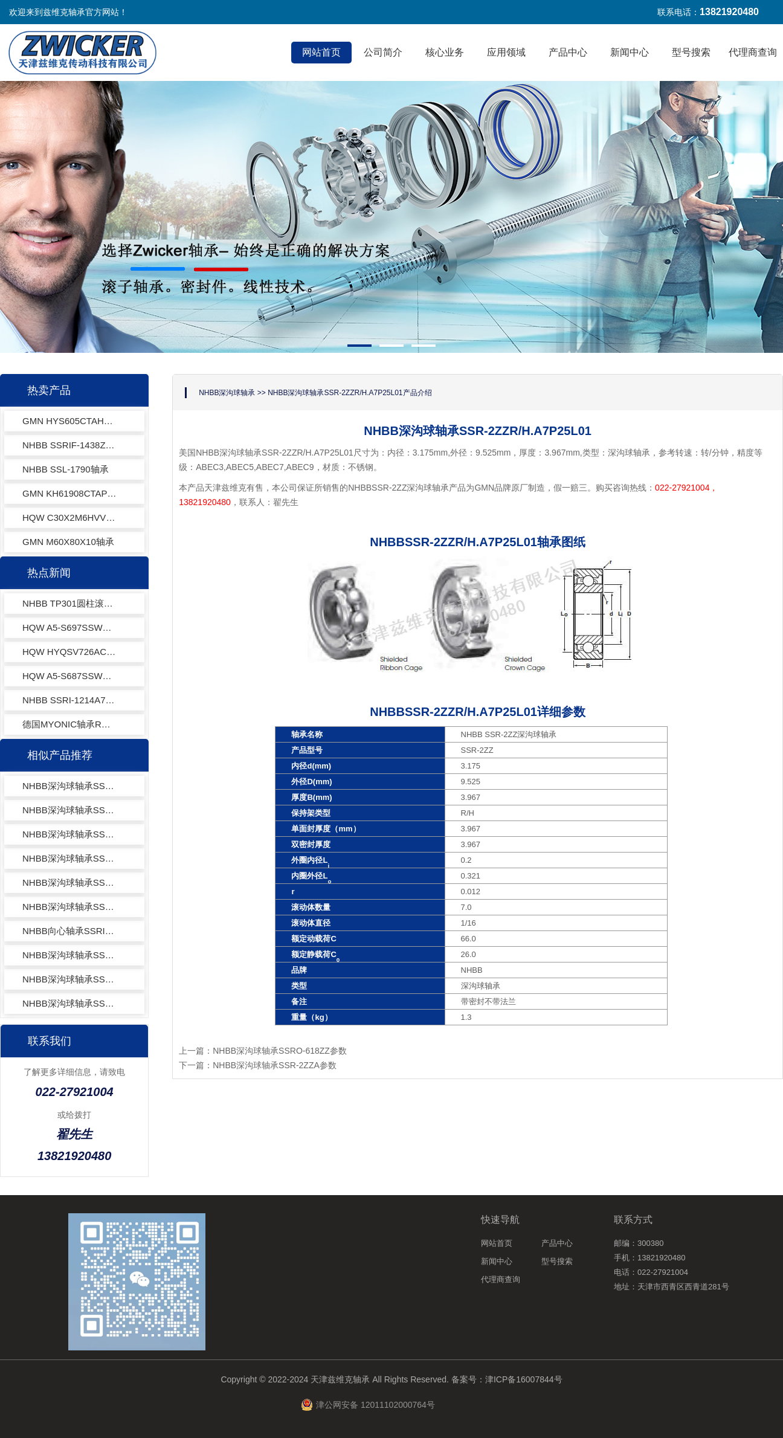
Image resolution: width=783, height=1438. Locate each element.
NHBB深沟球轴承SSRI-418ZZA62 (69, 1003)
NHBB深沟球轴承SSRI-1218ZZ (69, 786)
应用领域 (506, 52)
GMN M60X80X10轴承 (68, 542)
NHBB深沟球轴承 (227, 393)
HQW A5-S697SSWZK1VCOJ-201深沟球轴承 (69, 627)
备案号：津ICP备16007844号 (506, 1379)
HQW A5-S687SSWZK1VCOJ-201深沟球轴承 (69, 676)
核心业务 (444, 52)
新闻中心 (629, 52)
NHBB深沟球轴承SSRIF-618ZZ (69, 858)
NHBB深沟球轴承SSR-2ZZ (69, 882)
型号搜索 (691, 52)
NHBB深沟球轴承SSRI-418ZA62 (69, 955)
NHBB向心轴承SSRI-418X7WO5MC (69, 931)
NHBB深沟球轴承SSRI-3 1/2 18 (69, 810)
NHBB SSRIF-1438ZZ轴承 (69, 445)
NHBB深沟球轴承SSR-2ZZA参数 (275, 1065)
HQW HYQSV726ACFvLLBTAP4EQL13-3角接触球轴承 (69, 651)
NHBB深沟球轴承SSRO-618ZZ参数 (280, 1051)
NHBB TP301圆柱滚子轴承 (69, 603)
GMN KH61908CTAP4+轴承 (69, 493)
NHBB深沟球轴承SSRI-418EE (69, 979)
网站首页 (321, 52)
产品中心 (568, 52)
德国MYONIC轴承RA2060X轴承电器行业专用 (69, 724)
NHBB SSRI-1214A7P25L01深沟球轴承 (69, 700)
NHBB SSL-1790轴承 (65, 469)
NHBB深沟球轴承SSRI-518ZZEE (69, 906)
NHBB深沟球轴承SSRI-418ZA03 (69, 834)
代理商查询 (753, 52)
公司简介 (383, 52)
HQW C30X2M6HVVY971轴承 (69, 517)
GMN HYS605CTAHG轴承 (69, 421)
